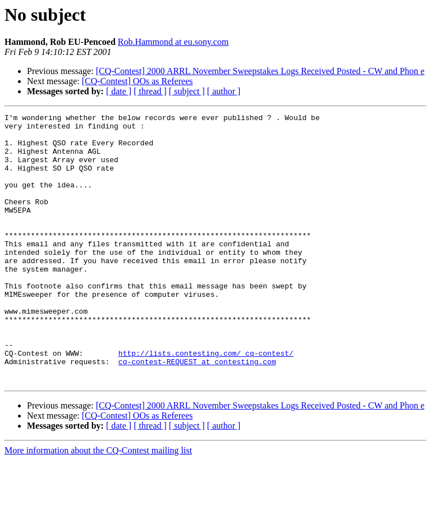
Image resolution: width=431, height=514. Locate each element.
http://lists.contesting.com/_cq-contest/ (206, 402)
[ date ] (118, 91)
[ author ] (224, 91)
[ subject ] (187, 91)
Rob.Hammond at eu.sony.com (173, 42)
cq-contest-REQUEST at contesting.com (197, 412)
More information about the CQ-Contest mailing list (98, 504)
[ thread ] (150, 91)
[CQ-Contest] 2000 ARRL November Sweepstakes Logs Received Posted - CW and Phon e (260, 71)
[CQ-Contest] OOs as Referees (137, 81)
